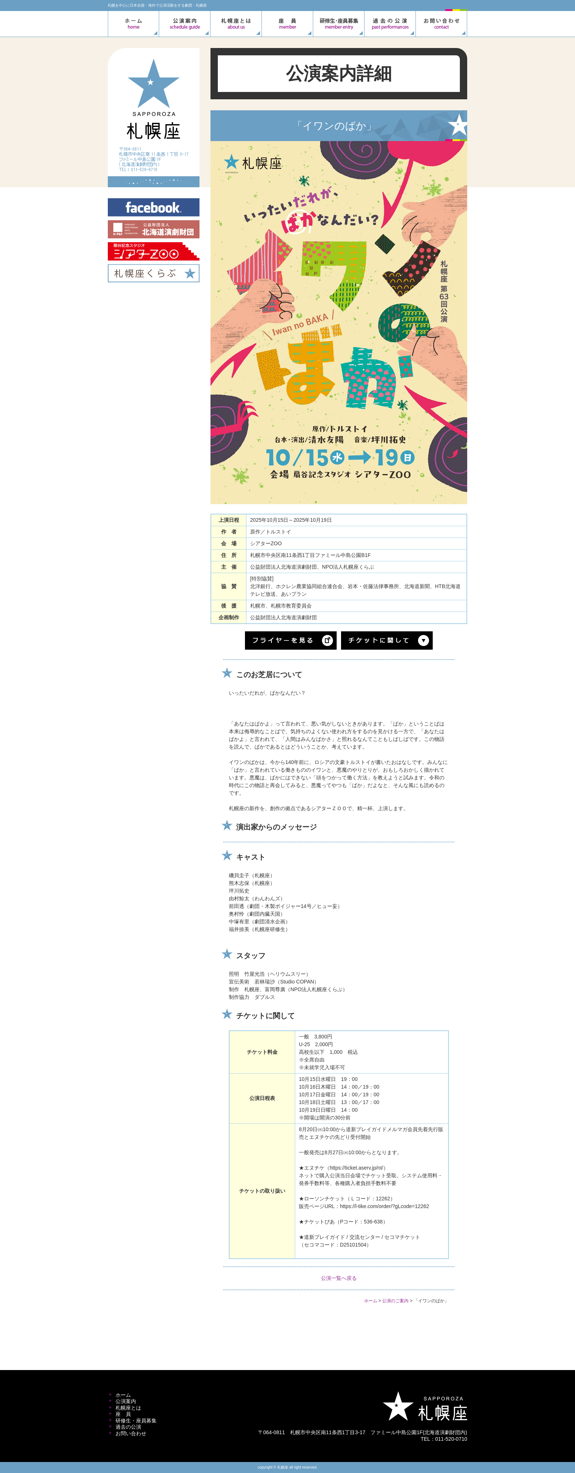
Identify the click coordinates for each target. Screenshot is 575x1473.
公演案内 (126, 1401)
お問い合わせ (131, 1433)
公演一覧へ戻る (339, 1278)
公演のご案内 (395, 1300)
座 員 (123, 1414)
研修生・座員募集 (136, 1421)
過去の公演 (128, 1427)
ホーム (370, 1300)
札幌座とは (128, 1408)
